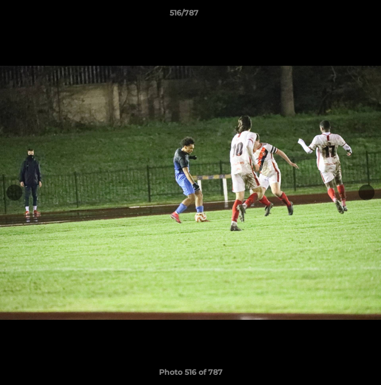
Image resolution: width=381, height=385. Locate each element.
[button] (342, 15)
